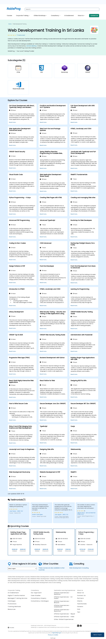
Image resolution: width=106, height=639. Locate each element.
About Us (81, 15)
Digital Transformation (16, 595)
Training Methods (14, 606)
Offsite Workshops (40, 15)
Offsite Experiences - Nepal (64, 614)
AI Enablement (69, 15)
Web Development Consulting (79, 568)
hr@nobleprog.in (56, 633)
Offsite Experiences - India (64, 617)
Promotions (12, 604)
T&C (78, 612)
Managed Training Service (17, 598)
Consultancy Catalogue (40, 601)
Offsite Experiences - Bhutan (62, 602)
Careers (80, 606)
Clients (79, 601)
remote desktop (31, 46)
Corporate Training (22, 15)
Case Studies (36, 595)
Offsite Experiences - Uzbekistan (62, 606)
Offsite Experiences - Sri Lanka (63, 597)
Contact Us (94, 15)
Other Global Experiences (64, 619)
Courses (9, 15)
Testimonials (82, 604)
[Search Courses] (62, 9)
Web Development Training (19, 24)
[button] (96, 542)
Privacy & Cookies (53, 635)
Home (9, 24)
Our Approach (36, 593)
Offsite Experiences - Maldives (62, 593)
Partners (80, 598)
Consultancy (55, 15)
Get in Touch (97, 635)
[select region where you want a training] (22, 568)
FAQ (78, 609)
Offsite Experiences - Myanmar (62, 610)
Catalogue (12, 601)
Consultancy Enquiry (38, 598)
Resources (12, 609)
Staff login (53, 638)
